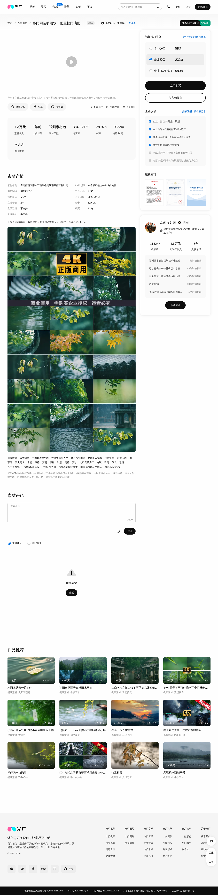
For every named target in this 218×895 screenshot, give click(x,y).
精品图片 (129, 842)
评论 (129, 531)
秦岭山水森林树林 (122, 730)
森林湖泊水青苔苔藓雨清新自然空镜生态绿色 (83, 772)
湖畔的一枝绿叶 (17, 772)
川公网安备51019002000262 (106, 891)
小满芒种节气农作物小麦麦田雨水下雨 (30, 730)
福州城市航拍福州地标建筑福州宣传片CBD (166, 260)
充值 (178, 6)
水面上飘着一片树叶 (19, 687)
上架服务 (186, 836)
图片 (43, 6)
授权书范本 (200, 111)
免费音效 (148, 842)
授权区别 (187, 111)
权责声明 (206, 855)
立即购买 (175, 85)
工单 (211, 861)
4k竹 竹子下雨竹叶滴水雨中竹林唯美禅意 (187, 687)
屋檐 (37, 462)
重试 (71, 592)
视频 (32, 6)
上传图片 (129, 836)
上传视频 (110, 836)
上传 (188, 6)
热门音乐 (148, 836)
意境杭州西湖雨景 (174, 772)
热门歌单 (148, 849)
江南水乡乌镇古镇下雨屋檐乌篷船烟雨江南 (135, 687)
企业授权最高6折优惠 (194, 37)
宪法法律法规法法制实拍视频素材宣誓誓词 (166, 291)
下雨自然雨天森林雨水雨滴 (75, 687)
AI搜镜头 (167, 842)
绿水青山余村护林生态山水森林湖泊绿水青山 (166, 268)
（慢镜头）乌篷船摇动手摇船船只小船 (82, 730)
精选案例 (167, 855)
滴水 (74, 462)
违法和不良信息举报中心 (183, 891)
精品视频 (110, 842)
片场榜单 (167, 849)
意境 (121, 462)
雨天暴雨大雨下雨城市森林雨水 (182, 730)
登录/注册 (203, 6)
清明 (44, 462)
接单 (66, 6)
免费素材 (110, 855)
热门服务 (186, 842)
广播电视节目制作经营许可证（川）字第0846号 (145, 891)
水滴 (29, 462)
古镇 (99, 462)
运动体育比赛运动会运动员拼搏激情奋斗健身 (166, 276)
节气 (114, 462)
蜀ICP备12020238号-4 (77, 891)
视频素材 (22, 23)
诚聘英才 (206, 842)
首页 (9, 23)
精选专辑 (110, 849)
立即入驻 (148, 855)
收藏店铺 (175, 305)
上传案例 (167, 836)
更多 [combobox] (90, 6)
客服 (211, 852)
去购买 (132, 23)
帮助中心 (206, 849)
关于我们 (206, 836)
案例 (78, 6)
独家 (90, 23)
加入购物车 (175, 97)
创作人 (185, 849)
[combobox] (32, 6)
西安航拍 (154, 284)
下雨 (9, 462)
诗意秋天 (116, 772)
